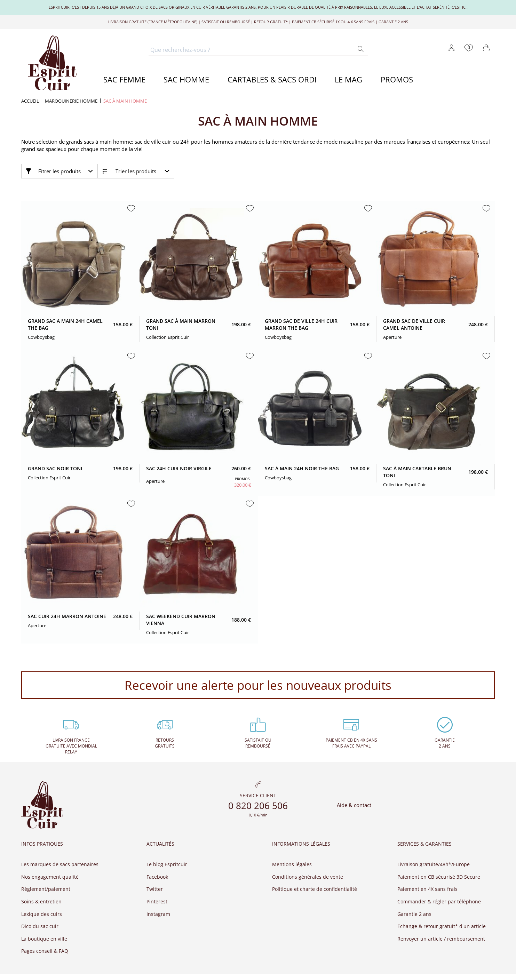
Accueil (30, 101)
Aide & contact (354, 805)
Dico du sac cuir (39, 926)
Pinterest (156, 901)
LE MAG (348, 79)
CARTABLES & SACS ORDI (272, 79)
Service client (258, 795)
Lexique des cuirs (41, 914)
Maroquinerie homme (71, 101)
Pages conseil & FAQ (44, 951)
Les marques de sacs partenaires (59, 864)
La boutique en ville (44, 938)
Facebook (157, 876)
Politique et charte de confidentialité (314, 889)
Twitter (154, 889)
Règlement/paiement (45, 889)
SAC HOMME (186, 79)
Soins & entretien (41, 901)
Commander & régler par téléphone (439, 901)
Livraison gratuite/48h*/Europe (433, 864)
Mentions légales (292, 864)
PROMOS (397, 79)
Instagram (158, 914)
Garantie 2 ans (414, 914)
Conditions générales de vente (307, 876)
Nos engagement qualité (50, 876)
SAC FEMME (124, 79)
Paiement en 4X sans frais (427, 889)
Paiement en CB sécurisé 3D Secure (438, 876)
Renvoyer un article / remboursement (441, 938)
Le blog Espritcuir (166, 864)
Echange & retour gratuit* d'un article (441, 926)
